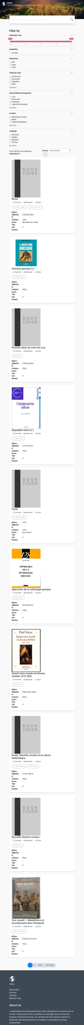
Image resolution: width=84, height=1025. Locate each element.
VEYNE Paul (17, 684)
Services (13, 992)
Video (14, 67)
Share (38, 202)
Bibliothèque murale (19, 117)
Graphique (15, 102)
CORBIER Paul (18, 438)
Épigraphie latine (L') (23, 430)
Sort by (45, 151)
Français (15, 142)
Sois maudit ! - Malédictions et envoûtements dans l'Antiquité (28, 921)
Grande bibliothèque (19, 122)
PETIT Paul (17, 356)
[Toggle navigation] (78, 3)
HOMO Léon (17, 845)
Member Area (15, 998)
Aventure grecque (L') (23, 268)
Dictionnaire (16, 76)
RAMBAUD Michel (19, 517)
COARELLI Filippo (19, 207)
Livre (13, 97)
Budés (14, 119)
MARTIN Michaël (19, 931)
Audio (14, 65)
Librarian (13, 995)
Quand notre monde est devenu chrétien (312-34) (28, 675)
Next (40, 965)
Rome (15, 198)
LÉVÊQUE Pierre (19, 277)
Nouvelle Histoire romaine (25, 837)
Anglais (14, 137)
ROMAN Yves (33, 766)
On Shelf (15, 53)
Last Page (49, 965)
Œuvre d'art (16, 99)
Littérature (15, 81)
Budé (14, 84)
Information (14, 990)
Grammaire (16, 79)
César (15, 509)
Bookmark (29, 202)
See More (12, 87)
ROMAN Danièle (19, 766)
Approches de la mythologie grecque (31, 589)
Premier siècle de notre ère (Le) (28, 347)
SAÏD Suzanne (18, 598)
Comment (17, 202)
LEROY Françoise (35, 207)
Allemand (15, 135)
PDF (13, 62)
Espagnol (15, 140)
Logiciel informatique (20, 104)
